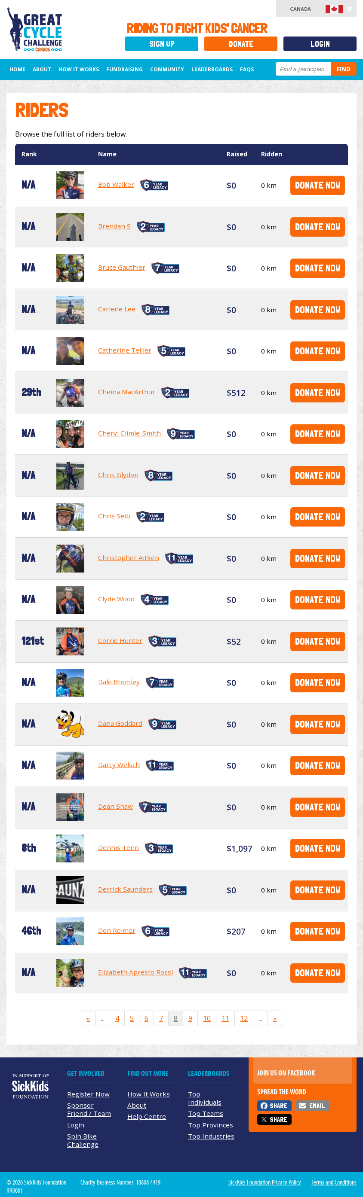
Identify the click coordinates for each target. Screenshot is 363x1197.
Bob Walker (116, 184)
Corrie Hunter (120, 640)
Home (17, 69)
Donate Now (317, 185)
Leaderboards (212, 69)
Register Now (88, 1094)
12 (244, 1018)
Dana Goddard (120, 723)
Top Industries (211, 1136)
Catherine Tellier (124, 350)
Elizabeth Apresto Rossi (135, 972)
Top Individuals (204, 1098)
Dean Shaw (115, 806)
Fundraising (124, 69)
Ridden (271, 154)
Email (317, 1106)
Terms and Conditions (334, 1182)
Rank (29, 154)
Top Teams (205, 1113)
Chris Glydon (118, 474)
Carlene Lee (116, 309)
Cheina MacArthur (126, 391)
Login (320, 44)
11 (225, 1018)
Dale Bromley (119, 681)
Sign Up (162, 44)
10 (207, 1018)
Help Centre (146, 1116)
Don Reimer (116, 930)
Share (278, 1106)
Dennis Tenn (118, 847)
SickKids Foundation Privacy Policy (264, 1182)
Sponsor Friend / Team (89, 1109)
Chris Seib (114, 516)
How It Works (78, 69)
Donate (241, 44)
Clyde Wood (116, 598)
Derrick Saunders (125, 889)
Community (167, 69)
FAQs (247, 69)
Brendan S (114, 226)
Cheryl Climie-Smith (129, 433)
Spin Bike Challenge (82, 1140)
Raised (237, 154)
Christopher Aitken (128, 557)
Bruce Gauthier (121, 267)
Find (344, 69)
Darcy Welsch (119, 764)
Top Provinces (210, 1125)
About (42, 69)
